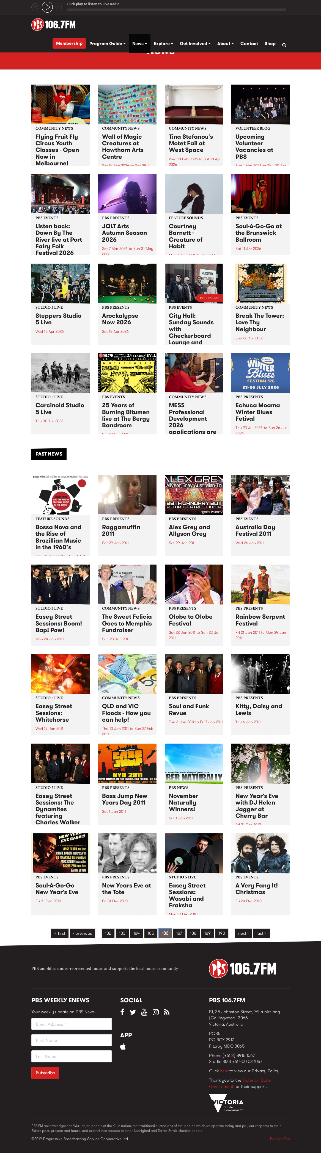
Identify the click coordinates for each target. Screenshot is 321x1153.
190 (222, 933)
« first (59, 933)
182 (108, 933)
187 (179, 933)
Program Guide (107, 43)
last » (261, 933)
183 (122, 933)
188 (193, 933)
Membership (69, 43)
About (225, 43)
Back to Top (280, 1138)
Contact (249, 43)
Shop (270, 43)
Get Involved (195, 43)
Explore (163, 43)
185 (151, 933)
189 (207, 933)
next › (243, 933)
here (224, 1071)
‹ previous (82, 933)
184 (136, 933)
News (139, 43)
